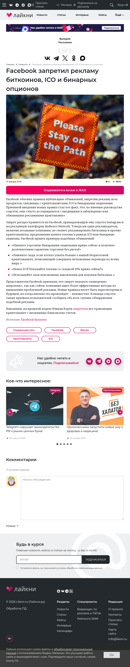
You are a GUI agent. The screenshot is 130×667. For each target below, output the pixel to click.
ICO (51, 338)
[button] (57, 460)
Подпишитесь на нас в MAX (65, 190)
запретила (80, 308)
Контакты (115, 631)
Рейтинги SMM (87, 635)
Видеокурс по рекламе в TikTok (89, 627)
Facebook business (34, 319)
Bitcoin (84, 330)
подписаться (96, 576)
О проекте (115, 625)
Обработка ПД (16, 624)
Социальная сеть (24, 330)
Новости (42, 14)
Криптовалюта (22, 338)
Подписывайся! (66, 363)
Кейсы (103, 14)
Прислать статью (115, 638)
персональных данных (90, 584)
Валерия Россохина (65, 40)
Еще (119, 14)
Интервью (82, 14)
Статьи (61, 14)
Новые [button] (11, 542)
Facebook (58, 330)
